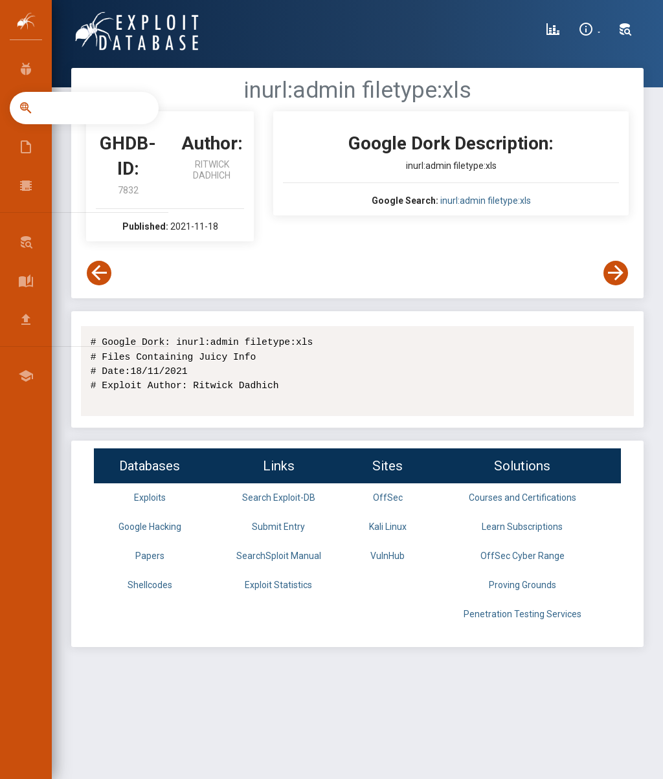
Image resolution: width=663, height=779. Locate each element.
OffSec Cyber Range (522, 556)
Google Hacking (149, 526)
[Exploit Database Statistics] (552, 31)
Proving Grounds (522, 585)
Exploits (150, 497)
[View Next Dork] (615, 273)
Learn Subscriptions (522, 526)
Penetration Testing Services (522, 614)
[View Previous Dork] (99, 273)
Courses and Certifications (522, 497)
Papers (149, 556)
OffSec (388, 497)
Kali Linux (388, 526)
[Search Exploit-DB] (625, 31)
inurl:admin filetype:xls (485, 200)
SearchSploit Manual (278, 556)
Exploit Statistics (278, 585)
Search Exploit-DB (278, 497)
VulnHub (387, 556)
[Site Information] (589, 31)
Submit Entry (278, 526)
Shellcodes (150, 585)
